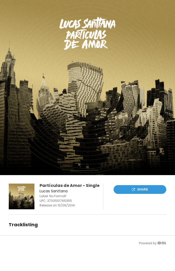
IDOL (162, 243)
